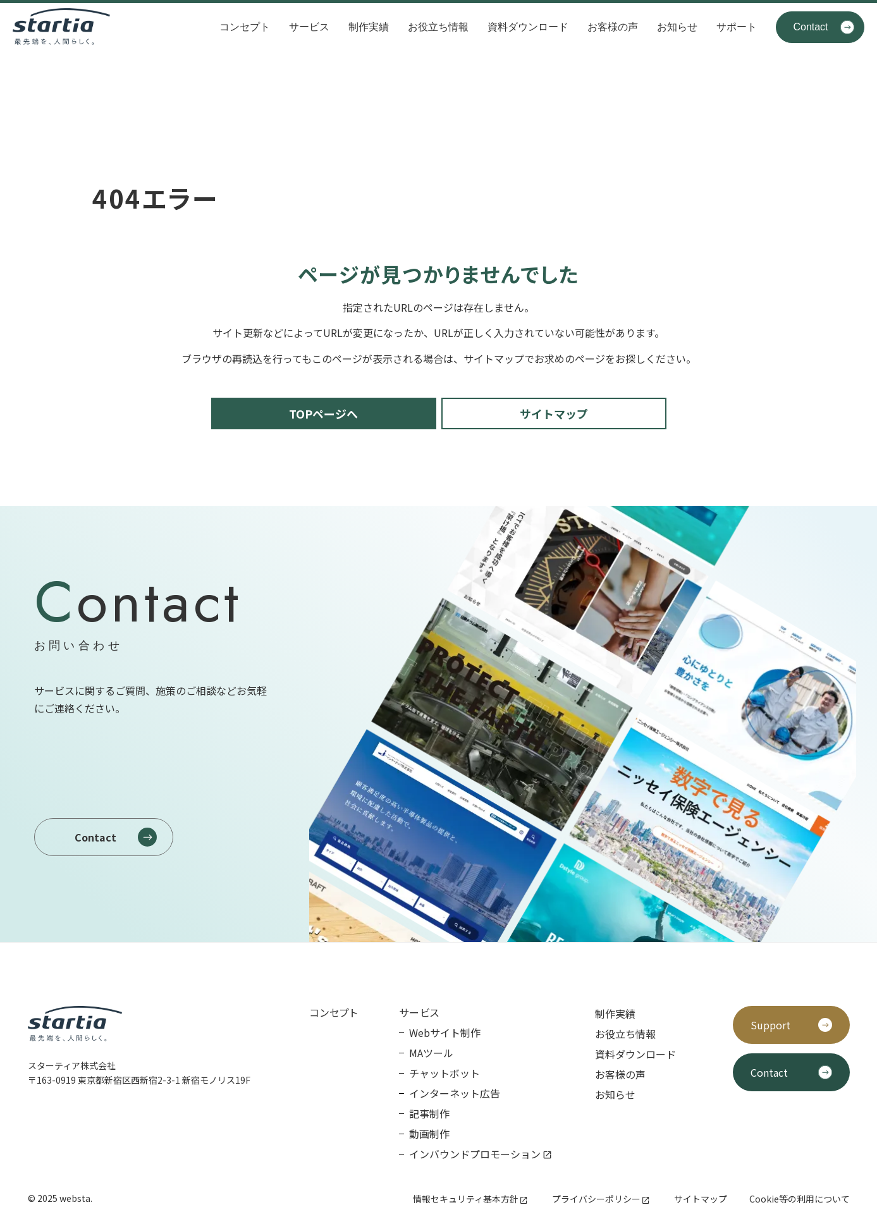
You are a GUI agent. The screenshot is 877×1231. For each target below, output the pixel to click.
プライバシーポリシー (596, 1198)
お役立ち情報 (438, 26)
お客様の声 (612, 26)
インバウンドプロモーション (475, 1153)
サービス (309, 26)
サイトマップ (700, 1198)
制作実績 (368, 26)
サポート (736, 26)
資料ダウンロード (528, 26)
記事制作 (429, 1113)
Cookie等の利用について (799, 1198)
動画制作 (429, 1133)
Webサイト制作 (445, 1032)
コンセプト (244, 26)
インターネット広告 (454, 1093)
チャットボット (444, 1073)
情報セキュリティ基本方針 (465, 1198)
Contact (810, 26)
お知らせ (677, 26)
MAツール (431, 1052)
